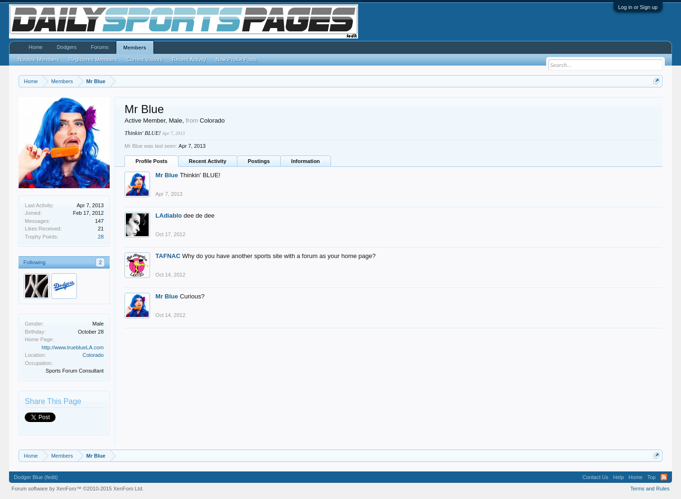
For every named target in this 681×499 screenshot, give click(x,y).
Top (651, 477)
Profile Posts (151, 161)
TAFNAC (167, 255)
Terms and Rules (650, 488)
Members (134, 47)
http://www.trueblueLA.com (72, 347)
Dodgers (67, 47)
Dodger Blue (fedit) (35, 477)
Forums (99, 47)
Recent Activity (208, 161)
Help (618, 477)
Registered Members (92, 59)
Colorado (93, 355)
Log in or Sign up (638, 7)
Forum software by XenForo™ (77, 488)
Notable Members (38, 59)
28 (101, 237)
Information (305, 161)
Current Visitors (144, 59)
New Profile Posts (236, 59)
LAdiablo (168, 215)
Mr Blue (166, 175)
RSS (664, 477)
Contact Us (595, 477)
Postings (259, 161)
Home (35, 47)
